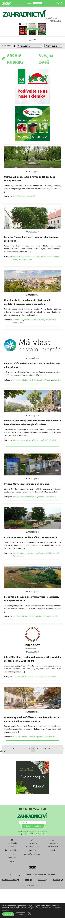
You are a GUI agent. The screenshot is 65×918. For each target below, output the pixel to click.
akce (15, 256)
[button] (32, 826)
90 (13, 748)
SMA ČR (47, 875)
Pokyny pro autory (32, 846)
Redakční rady (32, 850)
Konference (22, 553)
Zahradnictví (29, 196)
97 (41, 748)
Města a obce (18, 319)
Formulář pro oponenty (32, 854)
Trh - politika (39, 676)
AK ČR (29, 875)
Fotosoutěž (12, 857)
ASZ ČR (40, 875)
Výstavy (48, 380)
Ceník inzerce (53, 846)
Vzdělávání (56, 380)
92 (21, 748)
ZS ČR (34, 875)
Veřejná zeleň (18, 196)
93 (25, 748)
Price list (53, 850)
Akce (12, 861)
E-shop (12, 854)
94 (29, 748)
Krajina (28, 256)
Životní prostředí (25, 259)
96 (37, 748)
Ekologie (20, 256)
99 (49, 748)
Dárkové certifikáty (12, 850)
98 (45, 748)
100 (53, 748)
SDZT (53, 875)
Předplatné (12, 846)
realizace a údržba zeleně (42, 256)
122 (60, 748)
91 (17, 748)
